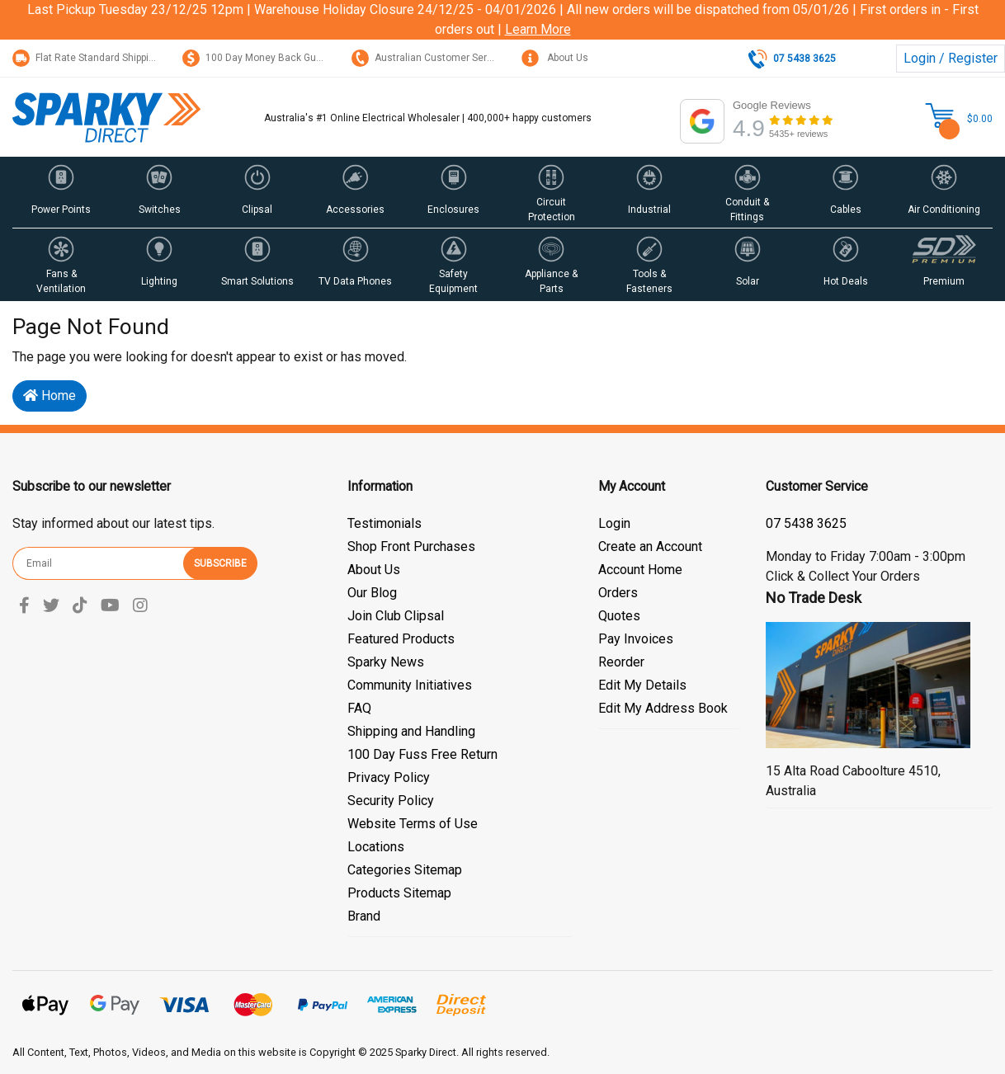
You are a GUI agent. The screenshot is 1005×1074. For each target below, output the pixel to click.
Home (49, 395)
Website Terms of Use (412, 823)
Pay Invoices (635, 639)
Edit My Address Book (663, 708)
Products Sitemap (399, 893)
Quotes (619, 616)
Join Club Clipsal (395, 616)
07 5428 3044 (806, 523)
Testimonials (384, 523)
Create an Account (650, 546)
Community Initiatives (409, 685)
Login (614, 523)
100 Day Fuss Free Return (422, 754)
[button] (61, 192)
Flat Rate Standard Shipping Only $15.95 (114, 58)
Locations (375, 847)
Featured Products (401, 639)
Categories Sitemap (404, 870)
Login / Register (951, 58)
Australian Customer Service (429, 58)
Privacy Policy (388, 777)
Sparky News (385, 662)
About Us (554, 58)
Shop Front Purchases (411, 546)
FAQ (359, 708)
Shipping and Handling (411, 731)
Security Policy (390, 800)
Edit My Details (642, 685)
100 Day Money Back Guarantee (267, 58)
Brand (363, 916)
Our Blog (372, 593)
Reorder (621, 662)
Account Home (640, 569)
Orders (618, 593)
